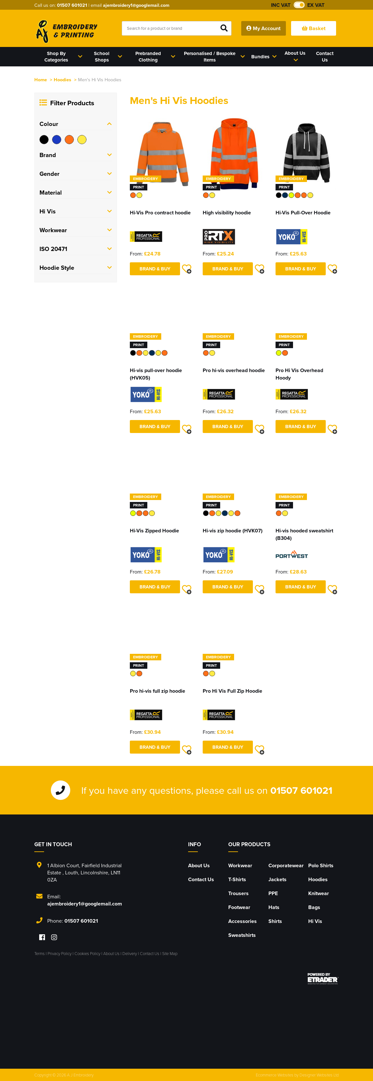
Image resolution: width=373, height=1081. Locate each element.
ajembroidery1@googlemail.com (136, 5)
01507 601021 (72, 5)
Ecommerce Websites (274, 1075)
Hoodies (62, 79)
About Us (199, 865)
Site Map (169, 953)
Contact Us (201, 879)
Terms (39, 953)
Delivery (129, 953)
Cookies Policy (87, 953)
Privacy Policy (60, 953)
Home (40, 79)
